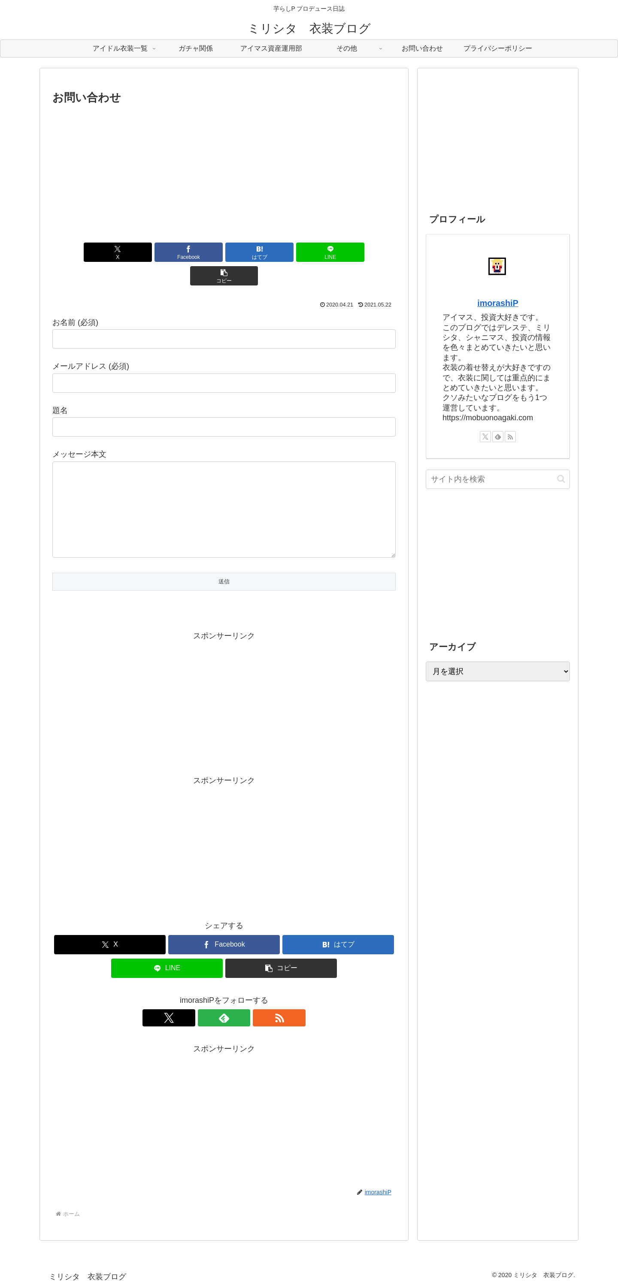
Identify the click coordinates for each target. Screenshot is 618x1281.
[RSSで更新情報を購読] (243, 1011)
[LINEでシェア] (281, 252)
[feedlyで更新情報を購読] (224, 1011)
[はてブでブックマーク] (224, 252)
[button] (339, 252)
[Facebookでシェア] (166, 252)
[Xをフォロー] (204, 1011)
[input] (498, 479)
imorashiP (497, 303)
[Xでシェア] (108, 252)
